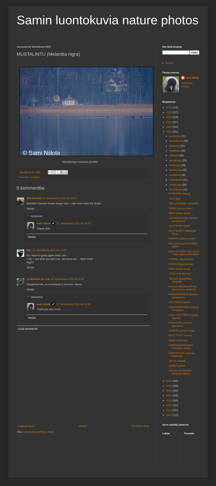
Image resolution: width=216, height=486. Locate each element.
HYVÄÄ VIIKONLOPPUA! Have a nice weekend (183, 288)
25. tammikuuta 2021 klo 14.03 (49, 250)
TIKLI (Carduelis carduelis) (183, 203)
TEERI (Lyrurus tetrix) (181, 208)
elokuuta (174, 155)
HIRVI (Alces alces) (179, 213)
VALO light (174, 198)
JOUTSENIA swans (179, 225)
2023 (169, 122)
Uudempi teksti (26, 426)
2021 (169, 131)
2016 (169, 400)
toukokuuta (175, 170)
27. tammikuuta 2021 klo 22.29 (73, 304)
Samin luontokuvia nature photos (108, 20)
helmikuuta (175, 184)
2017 (169, 395)
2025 (169, 112)
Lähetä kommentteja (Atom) (38, 431)
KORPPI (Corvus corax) (182, 238)
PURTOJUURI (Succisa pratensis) (182, 355)
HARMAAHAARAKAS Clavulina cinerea (181, 347)
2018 (169, 390)
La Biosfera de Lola (38, 279)
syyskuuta (175, 150)
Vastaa (30, 208)
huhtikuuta (175, 175)
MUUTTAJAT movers (180, 335)
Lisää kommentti (28, 328)
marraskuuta (176, 140)
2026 (169, 107)
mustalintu (35, 177)
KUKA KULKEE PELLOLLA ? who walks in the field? (184, 253)
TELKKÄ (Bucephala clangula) (180, 280)
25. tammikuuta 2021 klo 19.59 (73, 223)
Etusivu (83, 426)
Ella (29, 250)
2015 (169, 405)
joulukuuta (175, 136)
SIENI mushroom (178, 340)
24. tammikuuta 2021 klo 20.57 (59, 198)
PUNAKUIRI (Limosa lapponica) (180, 324)
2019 (169, 386)
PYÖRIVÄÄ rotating (179, 193)
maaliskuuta (176, 179)
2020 (169, 381)
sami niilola (43, 223)
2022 (169, 127)
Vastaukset (36, 216)
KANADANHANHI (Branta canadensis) (183, 219)
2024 (169, 117)
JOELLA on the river (180, 273)
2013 (169, 415)
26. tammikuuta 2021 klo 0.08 (67, 279)
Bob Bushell (34, 198)
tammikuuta (176, 189)
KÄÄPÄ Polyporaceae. (181, 264)
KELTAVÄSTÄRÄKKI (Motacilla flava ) (180, 372)
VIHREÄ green (177, 365)
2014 (169, 410)
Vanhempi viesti (140, 426)
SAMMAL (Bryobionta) (181, 259)
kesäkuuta (175, 165)
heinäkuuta (175, 160)
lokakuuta (175, 145)
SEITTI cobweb (177, 361)
